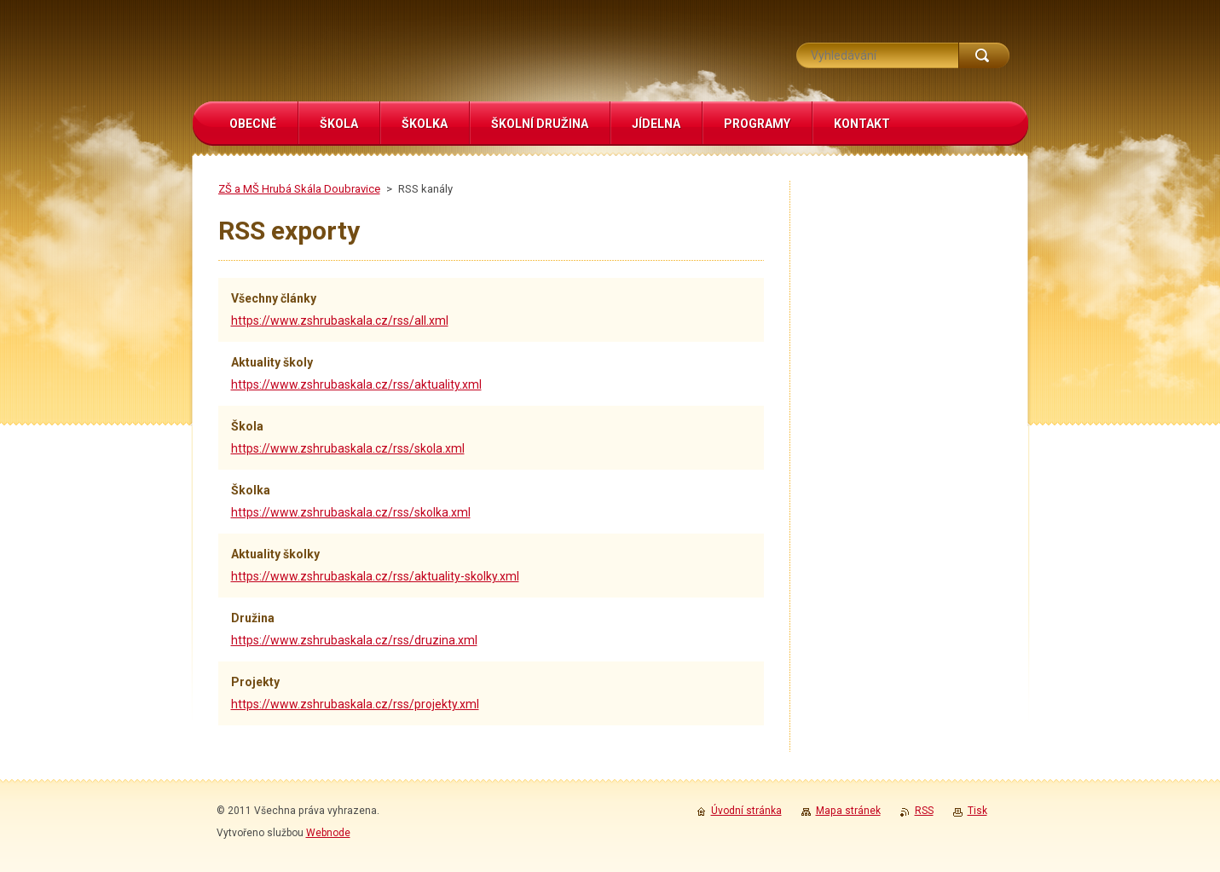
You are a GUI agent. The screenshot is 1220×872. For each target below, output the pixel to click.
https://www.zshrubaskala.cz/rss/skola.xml (348, 448)
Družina (253, 618)
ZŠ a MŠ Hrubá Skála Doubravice (299, 188)
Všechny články (273, 298)
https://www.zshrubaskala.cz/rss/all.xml (339, 320)
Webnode (328, 833)
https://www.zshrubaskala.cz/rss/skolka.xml (351, 512)
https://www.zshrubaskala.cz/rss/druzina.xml (354, 640)
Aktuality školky (275, 554)
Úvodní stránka (746, 811)
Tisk (977, 811)
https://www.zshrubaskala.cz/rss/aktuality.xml (356, 384)
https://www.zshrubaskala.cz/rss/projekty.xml (355, 704)
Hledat (983, 55)
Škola (247, 426)
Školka (250, 490)
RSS (924, 811)
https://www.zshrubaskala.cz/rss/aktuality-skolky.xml (375, 576)
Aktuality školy (272, 362)
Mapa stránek (848, 811)
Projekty (255, 682)
